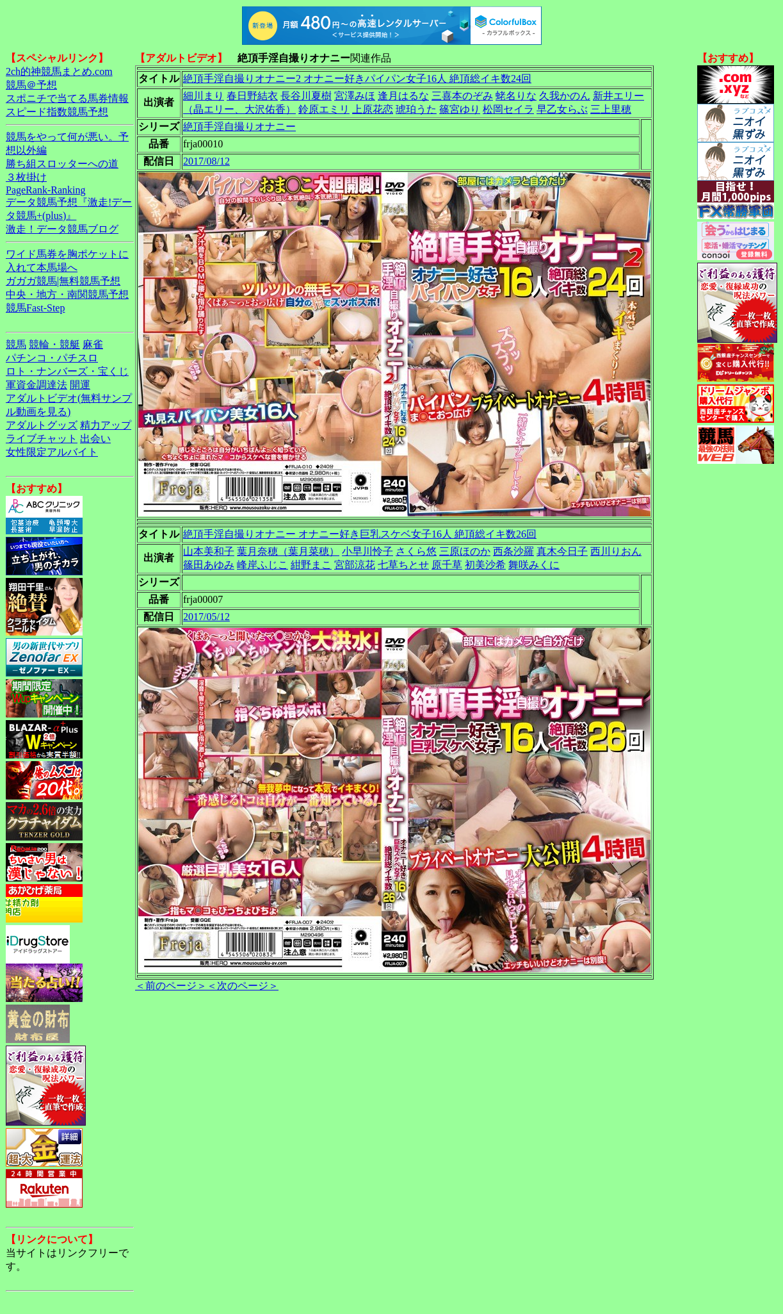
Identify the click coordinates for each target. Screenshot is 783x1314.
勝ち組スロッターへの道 (62, 163)
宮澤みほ (354, 95)
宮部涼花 (354, 564)
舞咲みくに (534, 564)
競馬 (16, 344)
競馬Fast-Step (35, 307)
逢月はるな (403, 95)
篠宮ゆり (459, 109)
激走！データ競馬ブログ (62, 229)
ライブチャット (41, 438)
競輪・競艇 (54, 344)
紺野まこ (311, 564)
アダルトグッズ (41, 425)
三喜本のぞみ (462, 95)
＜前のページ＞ (171, 985)
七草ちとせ (403, 564)
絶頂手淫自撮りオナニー (239, 126)
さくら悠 (416, 551)
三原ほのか (464, 551)
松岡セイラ (508, 109)
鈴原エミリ (324, 109)
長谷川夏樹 (306, 95)
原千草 (447, 564)
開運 (80, 384)
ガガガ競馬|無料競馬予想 (63, 280)
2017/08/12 (206, 161)
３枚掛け (26, 177)
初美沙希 (485, 564)
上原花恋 (372, 109)
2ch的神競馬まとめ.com (59, 71)
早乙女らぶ (562, 109)
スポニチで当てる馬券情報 (67, 98)
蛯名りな (516, 95)
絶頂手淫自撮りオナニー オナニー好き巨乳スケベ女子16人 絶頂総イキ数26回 (360, 534)
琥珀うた (416, 109)
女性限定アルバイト (52, 452)
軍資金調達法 (36, 384)
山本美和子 (208, 551)
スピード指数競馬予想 (57, 111)
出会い (95, 438)
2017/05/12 (206, 616)
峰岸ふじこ (262, 564)
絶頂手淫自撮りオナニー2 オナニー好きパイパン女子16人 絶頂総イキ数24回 (357, 78)
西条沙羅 (513, 551)
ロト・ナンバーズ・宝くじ (67, 371)
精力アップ (105, 425)
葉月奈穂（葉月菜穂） (288, 551)
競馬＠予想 (31, 84)
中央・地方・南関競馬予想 (67, 294)
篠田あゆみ (208, 564)
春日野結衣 (252, 95)
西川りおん (616, 551)
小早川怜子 (367, 551)
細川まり (203, 95)
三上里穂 (610, 109)
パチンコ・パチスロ (52, 357)
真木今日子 (562, 551)
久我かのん (564, 95)
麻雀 (93, 344)
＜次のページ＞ (242, 985)
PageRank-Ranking (45, 190)
